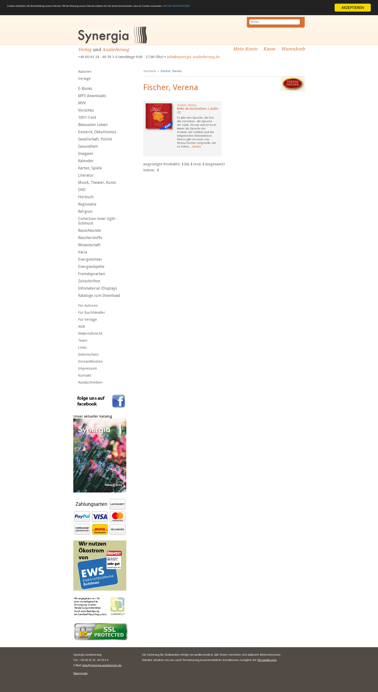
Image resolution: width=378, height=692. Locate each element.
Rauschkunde (89, 230)
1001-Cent (87, 117)
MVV (82, 103)
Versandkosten (90, 361)
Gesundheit (88, 146)
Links (82, 347)
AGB (81, 326)
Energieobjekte (91, 266)
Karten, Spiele (90, 168)
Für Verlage (87, 319)
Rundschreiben (90, 382)
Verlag (84, 49)
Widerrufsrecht (90, 333)
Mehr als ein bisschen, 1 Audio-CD (198, 110)
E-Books (85, 88)
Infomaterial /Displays (97, 288)
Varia (82, 252)
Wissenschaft (89, 245)
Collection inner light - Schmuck (97, 221)
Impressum (87, 368)
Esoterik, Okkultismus (97, 132)
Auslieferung (115, 49)
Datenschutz (88, 354)
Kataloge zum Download (99, 295)
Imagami (85, 153)
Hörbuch (86, 197)
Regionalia (87, 204)
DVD (82, 189)
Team (82, 340)
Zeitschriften (89, 281)
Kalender (86, 161)
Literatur (86, 175)
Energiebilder (90, 259)
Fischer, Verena (171, 71)
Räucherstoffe (90, 237)
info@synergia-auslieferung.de (193, 57)
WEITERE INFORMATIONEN (289, 7)
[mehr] (196, 146)
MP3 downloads (92, 95)
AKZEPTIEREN (352, 7)
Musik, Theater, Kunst (97, 182)
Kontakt (84, 375)
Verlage (84, 78)
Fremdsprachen (91, 274)
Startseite (149, 71)
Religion (85, 211)
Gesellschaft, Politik (95, 139)
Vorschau (86, 110)
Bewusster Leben (93, 124)
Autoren (84, 71)
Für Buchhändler (91, 312)
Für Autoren (88, 305)
